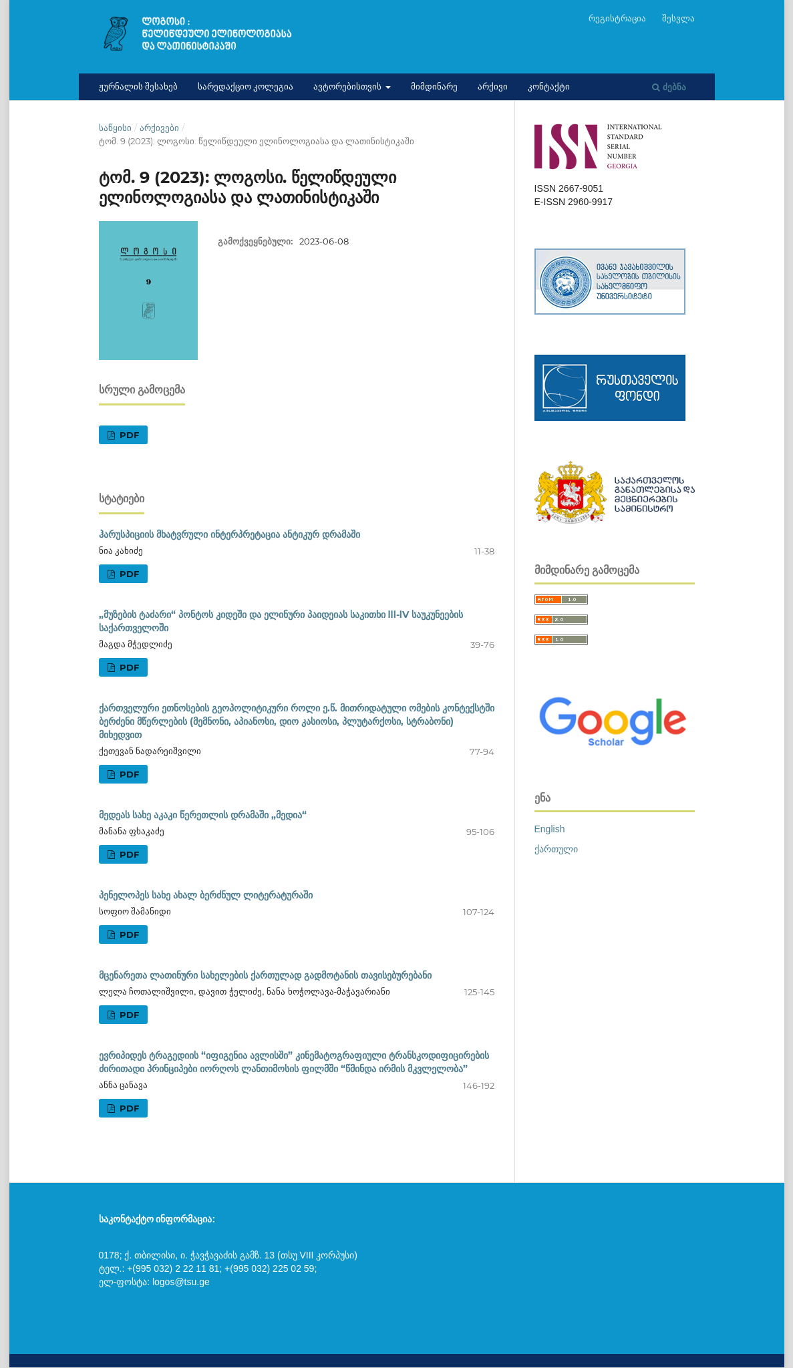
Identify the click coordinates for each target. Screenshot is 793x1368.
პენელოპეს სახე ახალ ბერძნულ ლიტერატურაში (206, 895)
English (549, 829)
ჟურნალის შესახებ (138, 86)
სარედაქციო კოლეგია (245, 86)
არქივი (493, 86)
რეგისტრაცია (617, 18)
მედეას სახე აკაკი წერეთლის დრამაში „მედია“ (203, 815)
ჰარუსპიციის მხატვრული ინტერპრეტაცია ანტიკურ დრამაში (229, 534)
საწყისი (115, 127)
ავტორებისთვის (348, 86)
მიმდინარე (434, 86)
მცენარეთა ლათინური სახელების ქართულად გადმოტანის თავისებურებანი (265, 975)
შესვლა (678, 18)
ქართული (556, 849)
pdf (128, 435)
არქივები (159, 127)
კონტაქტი (549, 86)
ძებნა (669, 86)
